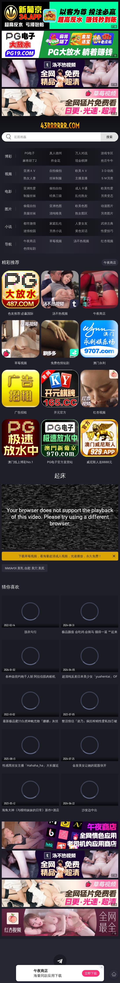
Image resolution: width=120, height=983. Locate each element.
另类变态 (107, 196)
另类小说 (55, 231)
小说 (8, 226)
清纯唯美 (55, 213)
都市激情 (30, 223)
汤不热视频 (81, 241)
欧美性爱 (107, 188)
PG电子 (30, 153)
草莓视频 (55, 241)
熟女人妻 (30, 178)
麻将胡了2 (30, 160)
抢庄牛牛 (107, 160)
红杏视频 (107, 241)
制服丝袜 (30, 196)
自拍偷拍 (55, 171)
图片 (8, 209)
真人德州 (55, 153)
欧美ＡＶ (81, 171)
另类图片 (107, 213)
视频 (8, 173)
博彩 (8, 156)
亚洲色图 (55, 206)
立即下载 (91, 973)
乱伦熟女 (81, 196)
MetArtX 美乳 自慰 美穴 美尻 (24, 568)
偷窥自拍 (30, 206)
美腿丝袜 (30, 213)
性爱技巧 (107, 231)
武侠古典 (107, 223)
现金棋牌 (81, 160)
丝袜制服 (55, 178)
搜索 (109, 137)
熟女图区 (81, 213)
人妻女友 (81, 223)
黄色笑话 (81, 231)
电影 (8, 191)
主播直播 (81, 178)
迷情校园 (30, 231)
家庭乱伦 (55, 223)
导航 (8, 244)
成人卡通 (81, 188)
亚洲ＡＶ (30, 171)
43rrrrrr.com (60, 125)
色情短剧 (30, 248)
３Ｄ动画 (107, 171)
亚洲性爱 (30, 188)
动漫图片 (107, 206)
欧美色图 (81, 206)
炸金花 (55, 160)
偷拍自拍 (55, 188)
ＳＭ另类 (107, 178)
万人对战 (81, 153)
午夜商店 (30, 241)
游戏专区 (107, 153)
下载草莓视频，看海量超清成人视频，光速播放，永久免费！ (67, 556)
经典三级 (55, 196)
